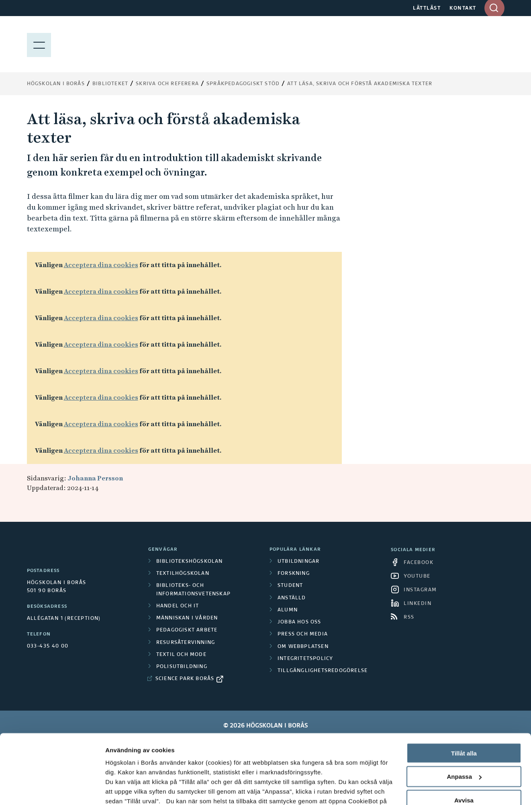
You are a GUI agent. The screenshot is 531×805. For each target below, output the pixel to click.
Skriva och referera (167, 84)
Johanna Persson (95, 478)
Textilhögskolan (182, 573)
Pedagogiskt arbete (187, 630)
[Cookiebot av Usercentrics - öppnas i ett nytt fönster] (52, 789)
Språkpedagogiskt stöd (243, 84)
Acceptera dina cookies (101, 265)
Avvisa (464, 738)
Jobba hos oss (299, 622)
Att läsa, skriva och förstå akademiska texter (359, 84)
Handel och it (177, 606)
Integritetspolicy (305, 659)
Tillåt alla (464, 691)
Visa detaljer (123, 789)
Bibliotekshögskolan (189, 561)
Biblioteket (110, 84)
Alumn (288, 610)
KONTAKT (462, 8)
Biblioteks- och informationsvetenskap (193, 590)
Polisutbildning (181, 667)
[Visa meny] (39, 44)
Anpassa (464, 714)
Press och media (303, 634)
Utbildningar (298, 561)
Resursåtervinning (185, 643)
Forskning (294, 573)
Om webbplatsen (303, 647)
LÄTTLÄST (427, 8)
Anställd (292, 598)
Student (290, 585)
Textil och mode (181, 655)
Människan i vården (187, 618)
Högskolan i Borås (56, 84)
